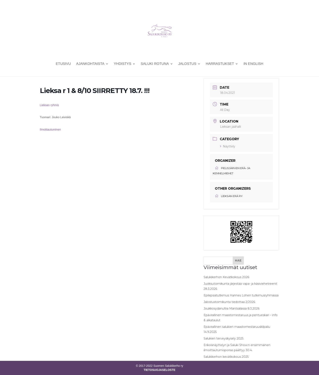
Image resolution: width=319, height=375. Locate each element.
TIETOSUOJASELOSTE (159, 370)
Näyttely (227, 146)
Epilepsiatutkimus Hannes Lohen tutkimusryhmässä (241, 295)
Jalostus (187, 64)
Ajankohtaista (90, 64)
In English (253, 64)
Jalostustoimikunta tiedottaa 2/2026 (229, 302)
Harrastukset (220, 64)
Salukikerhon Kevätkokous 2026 (226, 277)
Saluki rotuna (155, 64)
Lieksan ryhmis (49, 105)
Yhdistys (122, 64)
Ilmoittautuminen (50, 129)
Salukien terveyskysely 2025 (223, 338)
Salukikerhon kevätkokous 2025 (226, 357)
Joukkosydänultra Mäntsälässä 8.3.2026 (231, 308)
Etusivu (63, 64)
